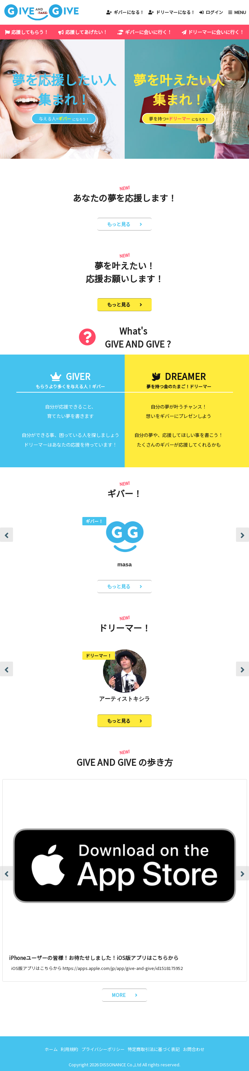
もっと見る (118, 223)
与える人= (64, 118)
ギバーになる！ (129, 12)
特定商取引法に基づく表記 (154, 1049)
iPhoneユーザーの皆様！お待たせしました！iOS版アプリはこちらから (94, 957)
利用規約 (69, 1049)
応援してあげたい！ (86, 31)
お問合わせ (194, 1049)
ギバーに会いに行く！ (148, 31)
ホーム (51, 1049)
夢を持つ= (178, 118)
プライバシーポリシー (103, 1049)
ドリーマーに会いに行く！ (216, 31)
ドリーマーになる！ (175, 12)
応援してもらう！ (29, 31)
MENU (240, 12)
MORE (119, 994)
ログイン (214, 12)
